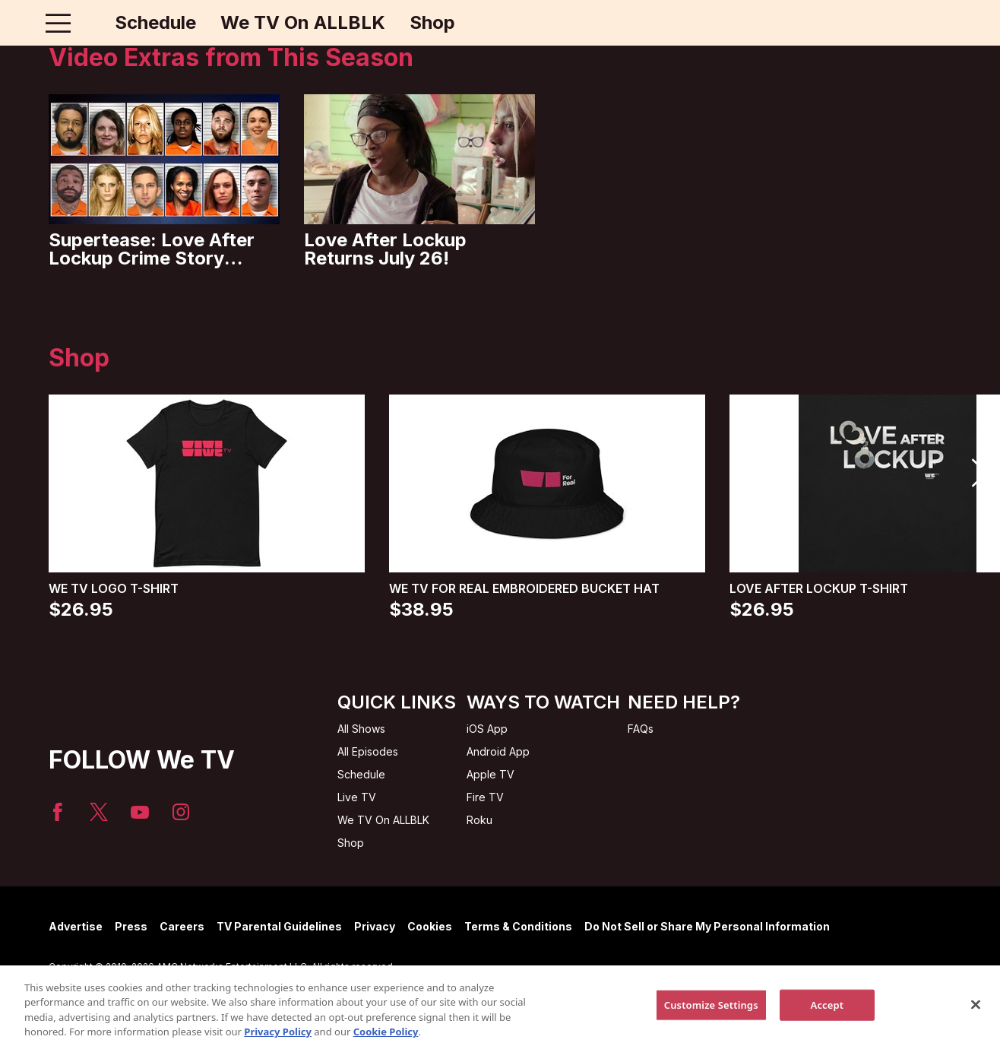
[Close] (975, 1017)
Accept (827, 1017)
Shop (432, 23)
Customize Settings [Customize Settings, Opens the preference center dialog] (711, 1017)
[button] (978, 473)
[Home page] (193, 704)
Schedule (155, 23)
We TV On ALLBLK (302, 23)
